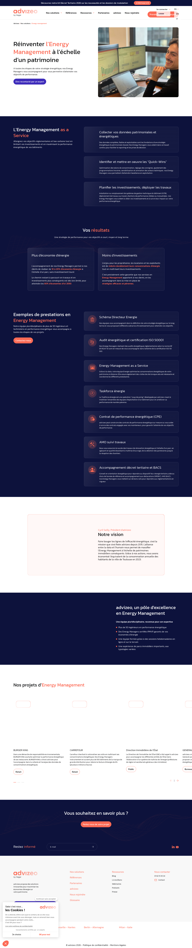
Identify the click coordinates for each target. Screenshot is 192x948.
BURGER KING (20, 750)
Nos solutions (25, 23)
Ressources (118, 871)
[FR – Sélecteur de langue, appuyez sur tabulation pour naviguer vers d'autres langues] (176, 9)
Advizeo (16, 23)
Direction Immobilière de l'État (142, 750)
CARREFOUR (76, 750)
